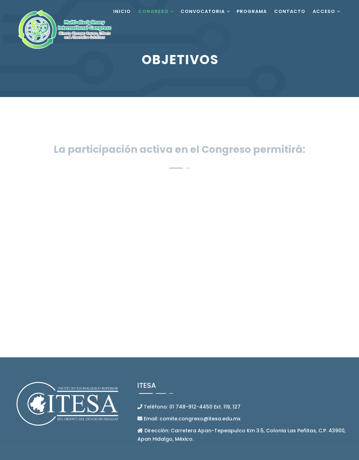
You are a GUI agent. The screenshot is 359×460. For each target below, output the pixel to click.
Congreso (153, 11)
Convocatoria (203, 11)
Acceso (324, 11)
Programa (252, 11)
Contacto (289, 11)
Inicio (122, 11)
